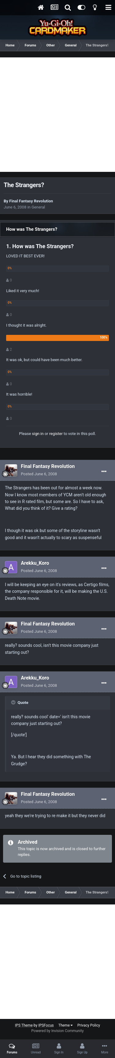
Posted (39, 474)
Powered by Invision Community (57, 1031)
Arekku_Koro (35, 563)
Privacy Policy (88, 1025)
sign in (38, 433)
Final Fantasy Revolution (31, 201)
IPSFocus (46, 1025)
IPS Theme (24, 1025)
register (56, 433)
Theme (65, 1025)
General (38, 207)
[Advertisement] (57, 114)
